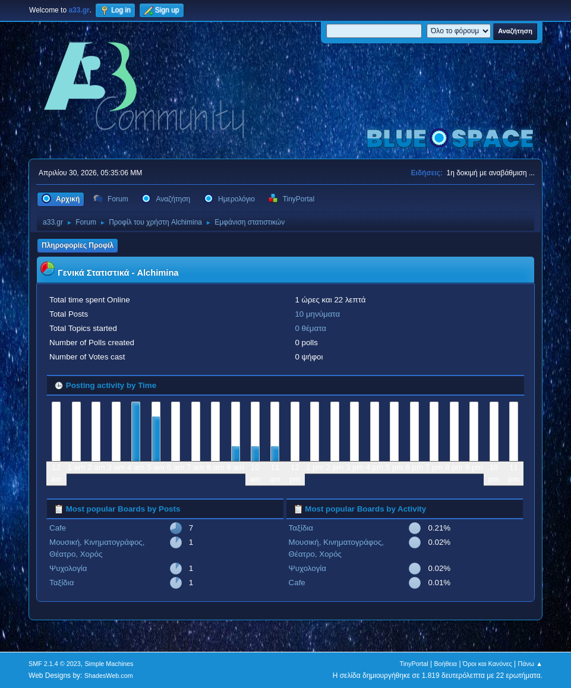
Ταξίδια (61, 582)
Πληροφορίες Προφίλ (77, 245)
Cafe (57, 527)
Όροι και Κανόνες (487, 663)
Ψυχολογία (68, 568)
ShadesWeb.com (108, 675)
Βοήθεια (445, 663)
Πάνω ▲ (530, 663)
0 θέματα (310, 328)
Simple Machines (108, 663)
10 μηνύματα (317, 314)
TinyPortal (414, 663)
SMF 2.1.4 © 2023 (55, 663)
